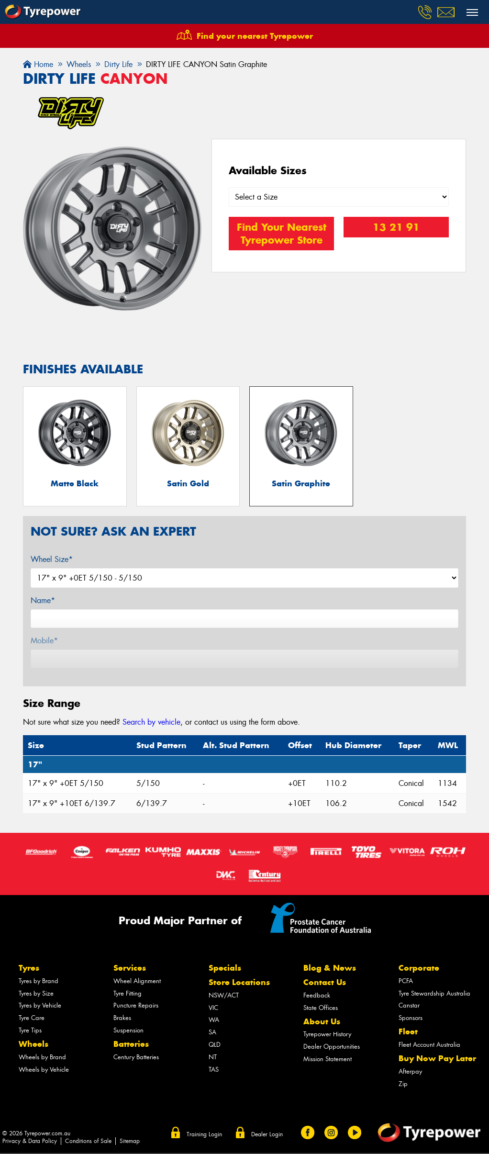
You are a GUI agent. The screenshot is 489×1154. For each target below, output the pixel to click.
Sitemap (130, 1141)
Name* (43, 601)
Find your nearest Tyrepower (255, 36)
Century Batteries (136, 1057)
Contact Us (324, 983)
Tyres (29, 969)
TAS (214, 1070)
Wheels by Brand (42, 1057)
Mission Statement (327, 1060)
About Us (321, 1022)
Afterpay (410, 1072)
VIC (213, 1008)
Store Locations (239, 983)
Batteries (131, 1045)
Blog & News (329, 969)
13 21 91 (396, 227)
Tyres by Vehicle (40, 1006)
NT (213, 1057)
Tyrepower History (327, 1035)
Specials (225, 969)
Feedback (316, 996)
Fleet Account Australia (429, 1046)
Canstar (409, 1006)
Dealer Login (267, 1135)
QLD (215, 1046)
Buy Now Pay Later (437, 1059)
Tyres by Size (36, 994)
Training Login (204, 1135)
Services (129, 969)
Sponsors (410, 1019)
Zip (403, 1084)
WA (214, 1021)
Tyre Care (31, 1019)
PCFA (406, 981)
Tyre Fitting (127, 994)
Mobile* (44, 642)
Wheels (33, 1045)
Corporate (419, 969)
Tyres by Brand (38, 981)
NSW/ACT (224, 996)
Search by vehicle (151, 723)
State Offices (320, 1008)
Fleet (408, 1032)
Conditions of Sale (88, 1141)
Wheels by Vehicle (44, 1070)
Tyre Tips (30, 1031)
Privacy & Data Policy (29, 1141)
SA (212, 1033)
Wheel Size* (52, 560)
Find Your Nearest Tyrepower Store (281, 233)
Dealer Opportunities (331, 1047)
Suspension (128, 1031)
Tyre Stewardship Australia (434, 994)
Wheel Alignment (137, 981)
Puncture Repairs (135, 1006)
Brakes (122, 1019)
